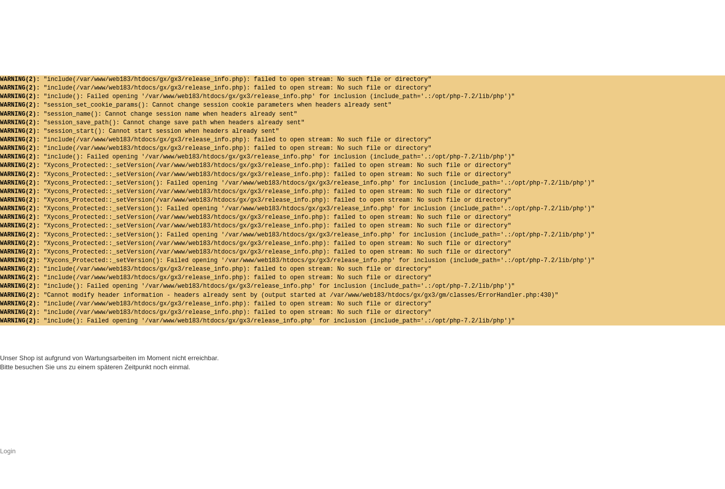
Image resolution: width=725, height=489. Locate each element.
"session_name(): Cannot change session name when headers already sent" (148, 114)
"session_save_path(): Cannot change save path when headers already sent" (152, 123)
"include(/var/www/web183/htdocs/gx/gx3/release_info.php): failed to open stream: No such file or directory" (215, 79)
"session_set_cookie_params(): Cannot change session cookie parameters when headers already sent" (196, 105)
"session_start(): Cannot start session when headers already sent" (139, 131)
